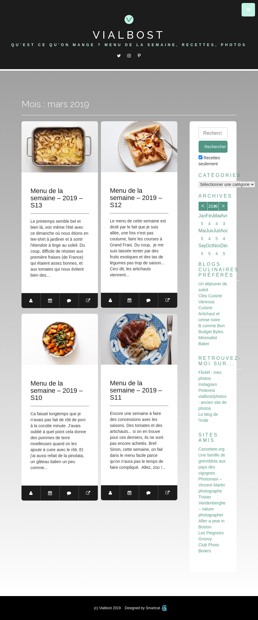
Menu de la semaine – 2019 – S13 (56, 198)
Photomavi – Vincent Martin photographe (212, 485)
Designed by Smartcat (146, 608)
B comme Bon (212, 325)
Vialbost (129, 34)
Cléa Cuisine (210, 295)
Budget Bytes (211, 331)
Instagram (208, 384)
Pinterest (207, 390)
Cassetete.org (212, 449)
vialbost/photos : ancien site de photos (213, 402)
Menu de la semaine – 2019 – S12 (136, 198)
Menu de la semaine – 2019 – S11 (136, 390)
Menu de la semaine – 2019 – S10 (56, 390)
